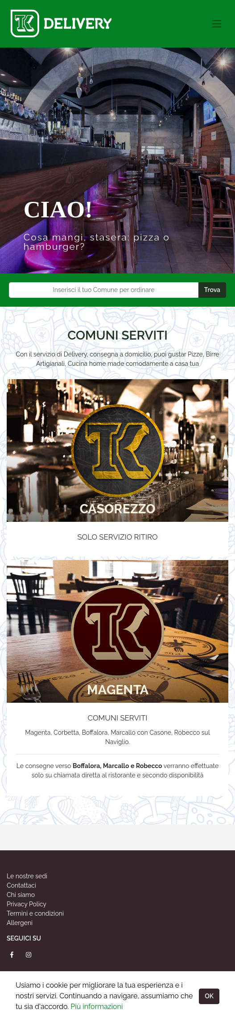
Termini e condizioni (35, 913)
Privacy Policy (26, 904)
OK (209, 996)
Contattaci (21, 885)
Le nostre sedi (27, 876)
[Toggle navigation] (217, 23)
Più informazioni (96, 1006)
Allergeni (20, 922)
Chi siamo (21, 894)
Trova (212, 289)
